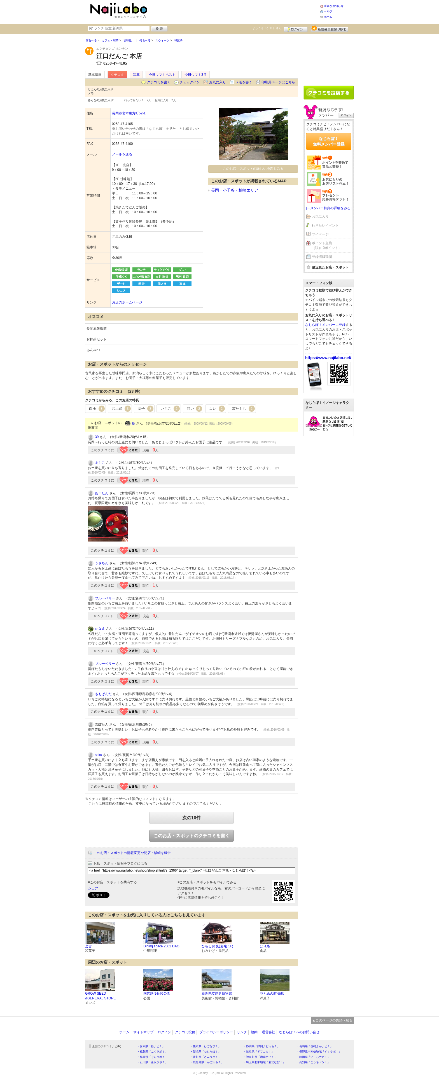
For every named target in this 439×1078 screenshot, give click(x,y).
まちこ (100, 463)
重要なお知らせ (334, 6)
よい (217, 409)
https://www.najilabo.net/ (328, 358)
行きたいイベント (325, 225)
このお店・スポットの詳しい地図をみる (253, 169)
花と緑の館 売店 (272, 993)
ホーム (328, 16)
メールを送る (122, 154)
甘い (194, 409)
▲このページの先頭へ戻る (332, 1020)
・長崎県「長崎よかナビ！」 (314, 1046)
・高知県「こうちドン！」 (313, 1062)
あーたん (101, 493)
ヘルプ (328, 11)
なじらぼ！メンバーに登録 (325, 325)
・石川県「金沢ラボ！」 (152, 1062)
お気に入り (217, 82)
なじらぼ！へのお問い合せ (299, 1032)
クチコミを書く (159, 82)
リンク (242, 1032)
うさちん (101, 563)
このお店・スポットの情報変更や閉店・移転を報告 (132, 853)
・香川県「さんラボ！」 (205, 1056)
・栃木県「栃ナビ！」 (151, 1046)
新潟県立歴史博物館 (217, 993)
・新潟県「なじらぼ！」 (205, 1051)
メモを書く (243, 82)
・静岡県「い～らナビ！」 (313, 1056)
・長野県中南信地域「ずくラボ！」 (318, 1051)
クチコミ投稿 (185, 1032)
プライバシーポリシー (216, 1032)
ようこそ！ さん (267, 28)
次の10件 (191, 817)
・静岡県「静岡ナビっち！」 (261, 1046)
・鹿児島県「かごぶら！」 (207, 1062)
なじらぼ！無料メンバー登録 (328, 141)
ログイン (296, 28)
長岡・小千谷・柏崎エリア (234, 190)
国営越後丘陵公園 (156, 993)
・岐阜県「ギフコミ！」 (258, 1051)
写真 (136, 75)
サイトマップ (143, 1032)
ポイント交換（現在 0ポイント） (327, 245)
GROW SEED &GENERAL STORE (100, 996)
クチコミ (117, 75)
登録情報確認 (322, 257)
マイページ (320, 234)
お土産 (121, 409)
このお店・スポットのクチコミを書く (191, 835)
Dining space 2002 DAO (161, 946)
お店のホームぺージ (127, 302)
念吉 (88, 946)
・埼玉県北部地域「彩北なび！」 (264, 1062)
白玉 (97, 409)
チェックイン (190, 82)
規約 (254, 1032)
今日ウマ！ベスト (162, 75)
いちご (170, 409)
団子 (145, 409)
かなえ (100, 628)
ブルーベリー (105, 598)
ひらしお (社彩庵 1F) (217, 946)
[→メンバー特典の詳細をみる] (329, 208)
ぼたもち (243, 409)
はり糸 (265, 946)
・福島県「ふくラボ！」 (152, 1051)
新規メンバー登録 (329, 28)
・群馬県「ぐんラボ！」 (152, 1056)
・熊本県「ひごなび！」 (205, 1046)
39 (97, 437)
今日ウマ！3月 (196, 75)
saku (98, 755)
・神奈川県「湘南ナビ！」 (260, 1056)
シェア (93, 888)
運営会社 (268, 1032)
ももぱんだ (103, 694)
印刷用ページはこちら (278, 82)
